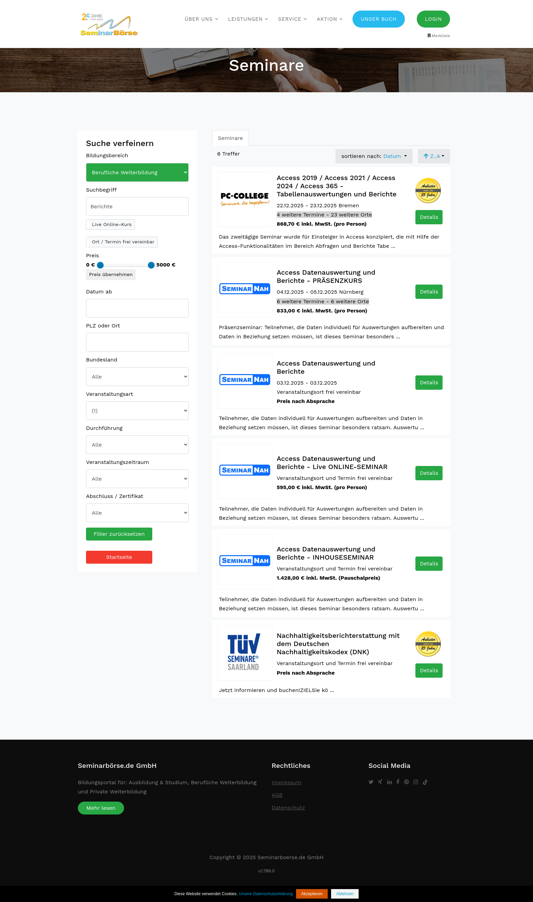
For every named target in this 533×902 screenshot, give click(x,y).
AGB (277, 795)
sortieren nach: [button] (372, 156)
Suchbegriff (101, 190)
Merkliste (438, 35)
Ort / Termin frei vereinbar (123, 241)
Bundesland (101, 359)
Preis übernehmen (111, 274)
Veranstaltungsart (109, 394)
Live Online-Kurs (112, 224)
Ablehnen (345, 893)
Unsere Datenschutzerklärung (266, 893)
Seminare (230, 138)
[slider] (100, 265)
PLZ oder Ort (103, 325)
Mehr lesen (101, 808)
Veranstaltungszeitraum (117, 462)
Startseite (119, 557)
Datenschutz (288, 807)
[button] (110, 224)
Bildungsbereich (107, 155)
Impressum (286, 782)
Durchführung (104, 428)
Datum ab (99, 291)
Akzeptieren (312, 893)
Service (289, 19)
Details (429, 217)
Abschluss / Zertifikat (114, 496)
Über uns (198, 19)
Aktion (327, 19)
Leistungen (245, 19)
